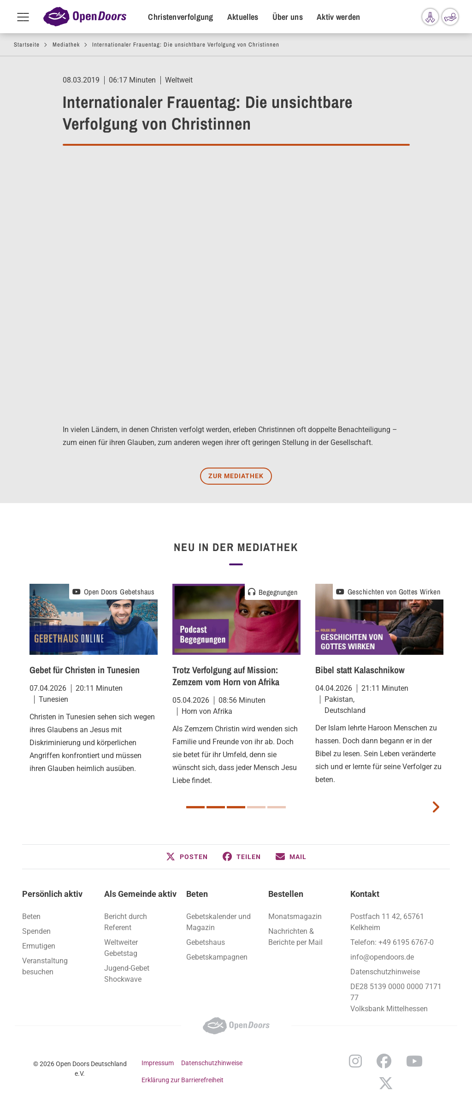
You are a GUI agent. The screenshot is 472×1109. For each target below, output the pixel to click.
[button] (187, 856)
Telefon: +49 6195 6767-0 (392, 942)
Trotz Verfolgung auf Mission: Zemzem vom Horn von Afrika (225, 676)
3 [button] (236, 807)
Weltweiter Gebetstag (121, 948)
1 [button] (195, 807)
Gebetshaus (205, 942)
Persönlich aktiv (52, 894)
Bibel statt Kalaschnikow (360, 670)
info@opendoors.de (382, 957)
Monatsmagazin (295, 916)
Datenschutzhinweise (385, 971)
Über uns (287, 17)
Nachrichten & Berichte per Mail (295, 937)
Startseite (27, 44)
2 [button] (215, 807)
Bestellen (285, 894)
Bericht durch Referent (125, 922)
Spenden (36, 931)
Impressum (158, 1063)
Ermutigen (38, 946)
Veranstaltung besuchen (45, 966)
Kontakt (364, 894)
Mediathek (66, 44)
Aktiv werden (338, 17)
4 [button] (256, 807)
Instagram (355, 1061)
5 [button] (276, 807)
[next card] (435, 806)
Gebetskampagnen (217, 957)
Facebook (384, 1061)
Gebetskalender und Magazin (218, 922)
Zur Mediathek (236, 476)
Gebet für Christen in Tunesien (85, 670)
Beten (31, 916)
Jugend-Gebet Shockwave (126, 974)
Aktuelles (243, 17)
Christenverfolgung (180, 17)
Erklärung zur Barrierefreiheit (183, 1080)
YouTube (414, 1061)
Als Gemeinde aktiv (140, 894)
